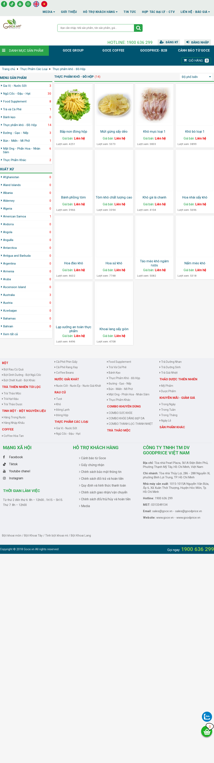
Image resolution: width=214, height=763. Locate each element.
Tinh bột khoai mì (56, 535)
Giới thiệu (69, 12)
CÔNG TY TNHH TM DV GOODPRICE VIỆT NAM (166, 450)
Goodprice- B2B (153, 50)
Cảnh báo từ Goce (194, 50)
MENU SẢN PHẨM (13, 78)
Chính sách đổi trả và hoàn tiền (101, 479)
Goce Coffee (113, 50)
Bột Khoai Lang (81, 535)
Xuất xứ (7, 169)
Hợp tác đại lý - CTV (158, 12)
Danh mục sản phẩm (26, 51)
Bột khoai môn (11, 535)
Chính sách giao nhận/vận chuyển (103, 492)
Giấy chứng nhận (91, 465)
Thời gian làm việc (21, 490)
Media (49, 12)
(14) (97, 77)
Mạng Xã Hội (17, 447)
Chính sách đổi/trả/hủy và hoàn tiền (105, 499)
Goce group (73, 50)
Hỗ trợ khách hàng (95, 447)
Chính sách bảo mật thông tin (100, 472)
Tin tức (129, 12)
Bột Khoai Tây (33, 535)
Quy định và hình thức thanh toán (102, 485)
